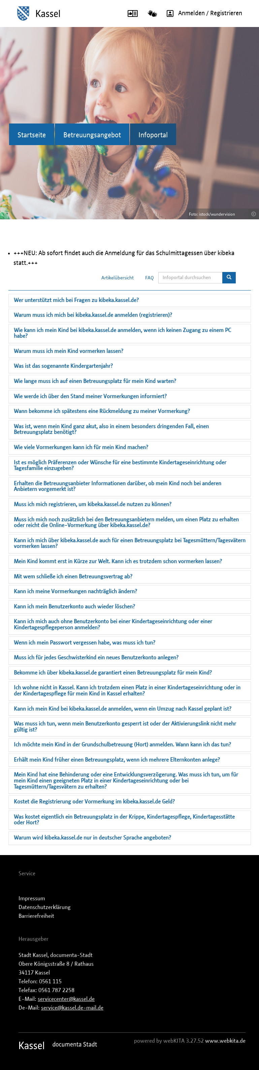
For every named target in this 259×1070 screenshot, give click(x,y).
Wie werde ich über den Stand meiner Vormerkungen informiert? (90, 396)
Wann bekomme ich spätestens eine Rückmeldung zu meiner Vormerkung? (102, 411)
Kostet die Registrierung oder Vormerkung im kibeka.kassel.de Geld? (94, 801)
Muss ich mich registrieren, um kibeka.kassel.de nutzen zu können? (92, 504)
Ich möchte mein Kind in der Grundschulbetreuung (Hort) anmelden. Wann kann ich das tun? (122, 744)
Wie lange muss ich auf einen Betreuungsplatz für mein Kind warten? (95, 381)
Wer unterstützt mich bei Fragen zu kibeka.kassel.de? (76, 300)
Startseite (32, 135)
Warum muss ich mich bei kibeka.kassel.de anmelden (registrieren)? (93, 315)
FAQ (149, 278)
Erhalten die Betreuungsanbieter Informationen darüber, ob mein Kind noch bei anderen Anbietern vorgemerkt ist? (117, 486)
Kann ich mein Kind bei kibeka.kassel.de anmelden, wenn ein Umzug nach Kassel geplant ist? (122, 709)
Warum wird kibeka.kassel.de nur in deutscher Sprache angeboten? (92, 838)
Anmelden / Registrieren (202, 13)
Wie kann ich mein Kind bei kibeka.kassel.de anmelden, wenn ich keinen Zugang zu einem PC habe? (122, 333)
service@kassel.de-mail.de (72, 1008)
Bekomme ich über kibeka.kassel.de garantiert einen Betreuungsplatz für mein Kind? (113, 673)
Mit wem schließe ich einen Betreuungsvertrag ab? (73, 576)
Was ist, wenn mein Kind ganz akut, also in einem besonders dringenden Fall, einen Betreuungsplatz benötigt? (111, 429)
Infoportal (153, 135)
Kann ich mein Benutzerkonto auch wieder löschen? (74, 606)
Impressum (32, 898)
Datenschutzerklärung (45, 907)
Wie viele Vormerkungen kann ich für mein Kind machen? (81, 447)
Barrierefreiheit (36, 916)
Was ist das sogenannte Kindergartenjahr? (63, 366)
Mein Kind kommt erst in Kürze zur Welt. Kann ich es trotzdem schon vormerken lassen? (118, 561)
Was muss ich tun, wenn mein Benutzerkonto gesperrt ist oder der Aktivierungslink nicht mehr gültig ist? (125, 727)
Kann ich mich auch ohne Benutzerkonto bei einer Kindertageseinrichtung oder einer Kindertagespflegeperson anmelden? (113, 624)
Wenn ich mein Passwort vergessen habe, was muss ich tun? (84, 643)
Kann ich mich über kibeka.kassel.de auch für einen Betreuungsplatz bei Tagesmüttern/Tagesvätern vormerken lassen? (130, 543)
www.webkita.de (225, 1041)
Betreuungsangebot (92, 135)
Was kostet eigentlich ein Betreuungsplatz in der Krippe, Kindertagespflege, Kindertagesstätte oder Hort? (124, 820)
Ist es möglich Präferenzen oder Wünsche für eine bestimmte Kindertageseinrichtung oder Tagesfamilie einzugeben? (120, 465)
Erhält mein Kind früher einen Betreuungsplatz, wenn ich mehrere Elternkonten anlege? (117, 760)
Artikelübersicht (117, 278)
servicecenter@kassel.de (66, 999)
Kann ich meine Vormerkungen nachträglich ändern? (75, 591)
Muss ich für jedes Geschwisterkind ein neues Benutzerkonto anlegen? (96, 657)
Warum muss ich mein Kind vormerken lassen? (68, 351)
